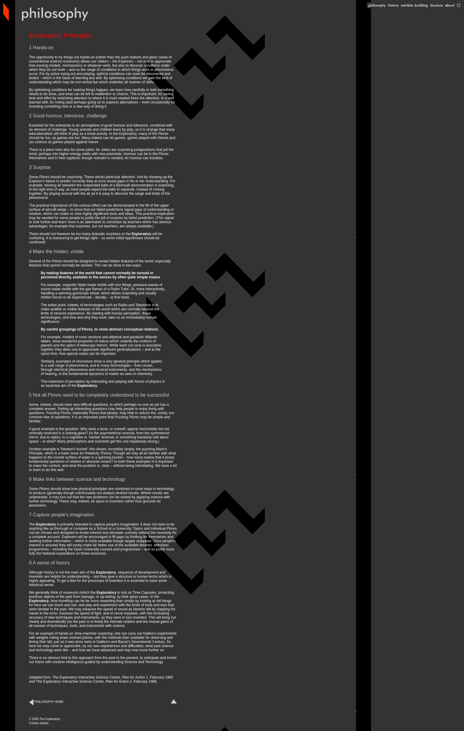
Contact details (39, 723)
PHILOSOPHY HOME (46, 701)
